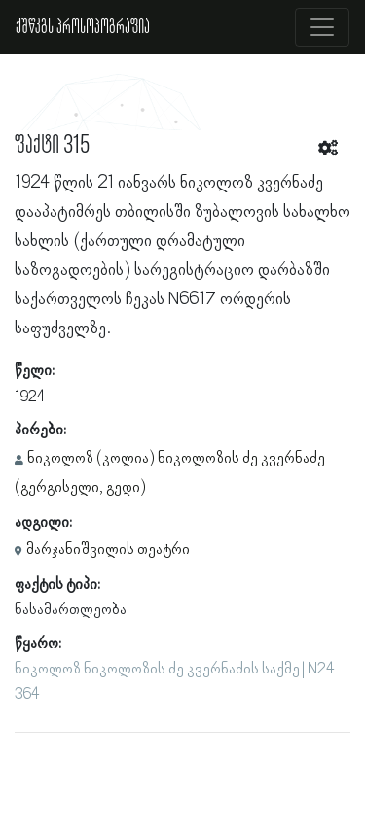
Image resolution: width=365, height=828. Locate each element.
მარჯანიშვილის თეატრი (108, 550)
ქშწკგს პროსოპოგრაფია (83, 27)
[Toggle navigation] (322, 27)
